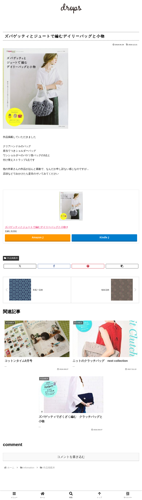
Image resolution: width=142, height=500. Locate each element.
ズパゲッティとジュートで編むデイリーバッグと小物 (36, 227)
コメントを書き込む (71, 457)
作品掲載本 (11, 258)
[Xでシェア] (20, 266)
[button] (122, 266)
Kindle (104, 237)
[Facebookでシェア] (54, 266)
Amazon (37, 237)
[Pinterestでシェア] (88, 266)
